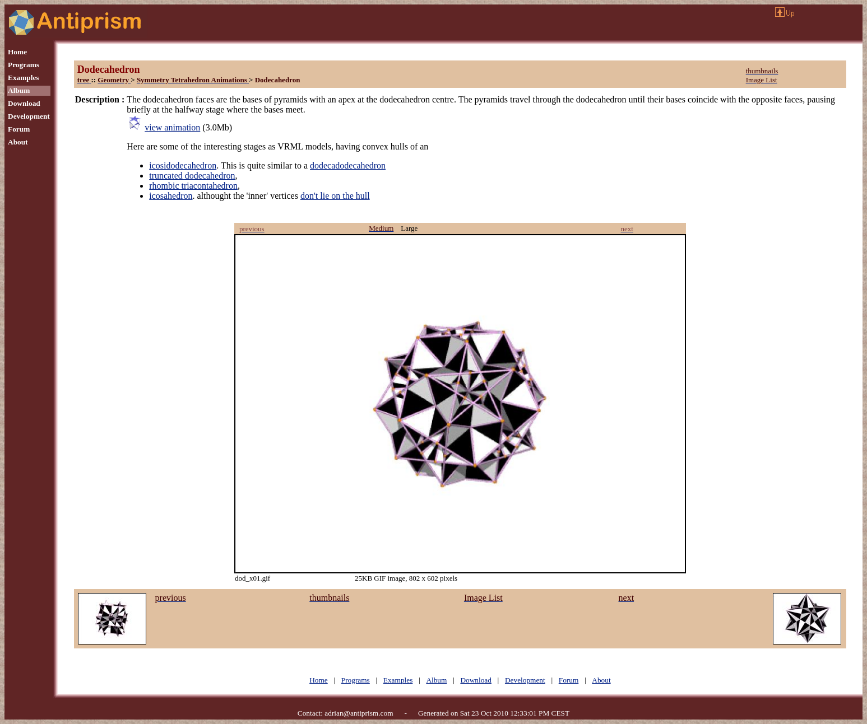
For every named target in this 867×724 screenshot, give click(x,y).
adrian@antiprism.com (358, 713)
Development (29, 116)
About (18, 142)
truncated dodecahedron (192, 175)
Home (17, 52)
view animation (172, 127)
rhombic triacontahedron (193, 185)
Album (19, 90)
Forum (19, 129)
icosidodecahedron (182, 165)
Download (24, 103)
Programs (23, 64)
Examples (23, 77)
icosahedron (170, 195)
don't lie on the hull (335, 195)
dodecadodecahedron (348, 165)
